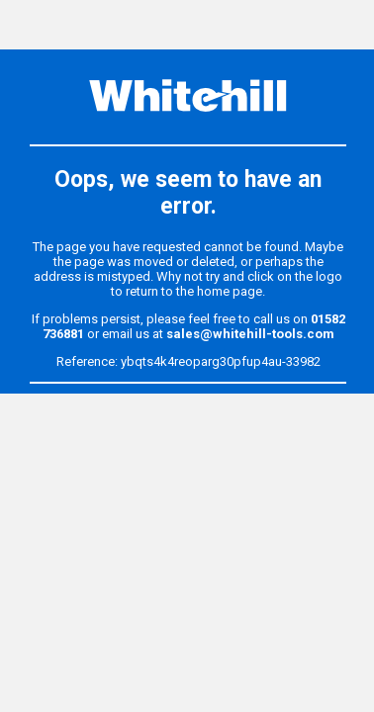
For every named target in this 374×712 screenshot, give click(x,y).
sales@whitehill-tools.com (250, 333)
